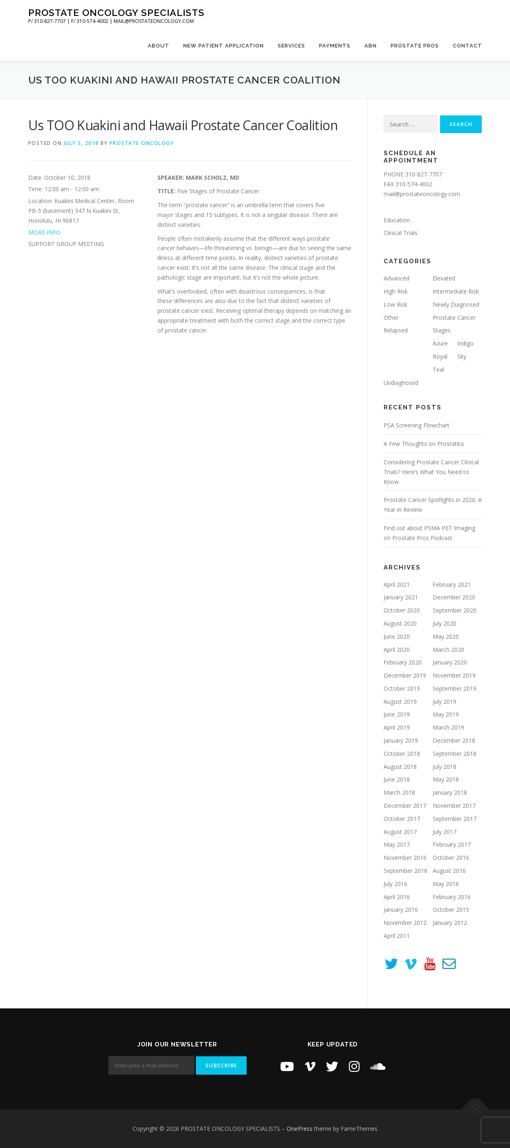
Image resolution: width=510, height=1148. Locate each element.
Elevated (444, 278)
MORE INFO (44, 232)
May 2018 (446, 779)
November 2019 (454, 675)
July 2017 (444, 832)
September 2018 (454, 753)
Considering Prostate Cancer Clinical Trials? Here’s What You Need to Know (431, 472)
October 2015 (451, 909)
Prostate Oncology (142, 143)
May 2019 (446, 714)
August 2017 (400, 832)
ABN (370, 46)
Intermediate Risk (456, 291)
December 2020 (454, 597)
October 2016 (451, 857)
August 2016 (449, 871)
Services (291, 46)
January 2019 (401, 740)
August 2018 (400, 767)
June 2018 (397, 779)
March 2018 (399, 792)
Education (397, 220)
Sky (461, 356)
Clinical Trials (401, 233)
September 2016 (405, 871)
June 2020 (397, 636)
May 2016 (446, 884)
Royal (440, 356)
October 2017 (402, 819)
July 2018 (444, 767)
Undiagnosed (401, 382)
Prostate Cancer (454, 317)
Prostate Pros (415, 46)
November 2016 (405, 857)
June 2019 (397, 714)
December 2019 (405, 675)
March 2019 (448, 727)
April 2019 (397, 727)
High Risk (396, 291)
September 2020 (454, 610)
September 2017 (454, 819)
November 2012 (405, 923)
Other (391, 317)
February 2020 (403, 662)
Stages (442, 330)
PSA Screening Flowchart (416, 425)
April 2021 (397, 584)
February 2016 (452, 897)
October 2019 (402, 688)
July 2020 (444, 623)
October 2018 (402, 753)
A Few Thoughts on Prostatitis (424, 443)
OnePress (299, 1128)
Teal (438, 369)
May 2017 (397, 844)
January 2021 (401, 597)
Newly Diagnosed (456, 304)
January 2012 (450, 923)
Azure (440, 343)
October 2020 (402, 610)
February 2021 (452, 584)
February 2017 (452, 844)
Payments (334, 46)
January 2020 (450, 662)
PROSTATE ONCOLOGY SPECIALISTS (116, 12)
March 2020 (448, 649)
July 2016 (395, 884)
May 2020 (446, 636)
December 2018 (454, 740)
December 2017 (405, 805)
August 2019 (400, 701)
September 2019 (454, 688)
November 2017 (454, 805)
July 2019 (444, 701)
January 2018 (450, 792)
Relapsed (396, 330)
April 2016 (397, 897)
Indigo (465, 343)
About (158, 46)
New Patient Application (223, 46)
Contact (467, 46)
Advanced (396, 278)
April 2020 (397, 649)
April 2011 (397, 936)
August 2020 (400, 623)
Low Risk (395, 304)
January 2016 (401, 909)
